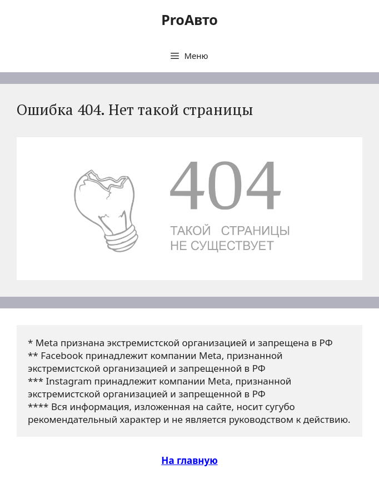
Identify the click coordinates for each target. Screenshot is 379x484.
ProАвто (189, 19)
